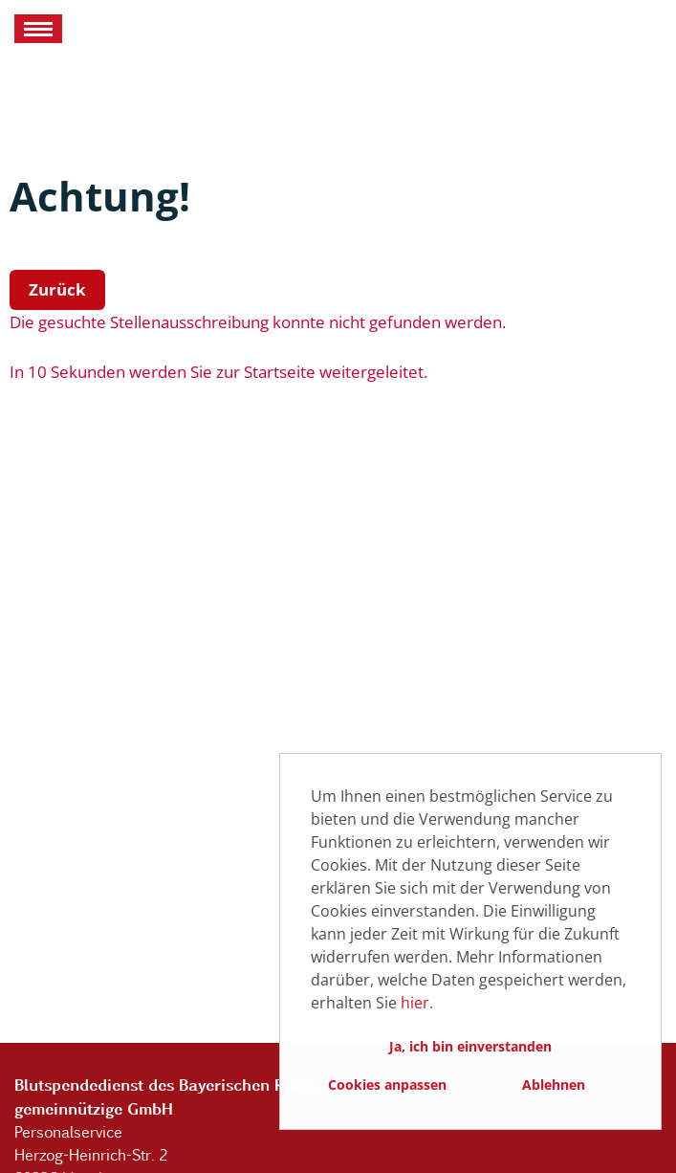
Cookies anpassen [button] (387, 1084)
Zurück (57, 289)
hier (415, 1002)
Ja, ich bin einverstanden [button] (470, 1046)
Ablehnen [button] (553, 1084)
